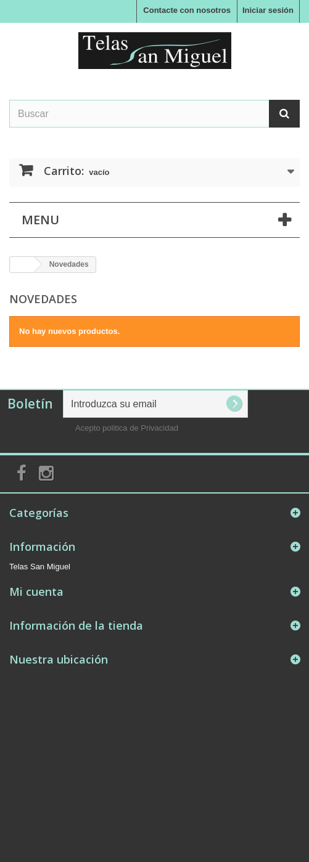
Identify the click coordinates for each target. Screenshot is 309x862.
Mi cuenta (36, 591)
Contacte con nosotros (187, 10)
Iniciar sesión (268, 10)
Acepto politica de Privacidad (126, 428)
